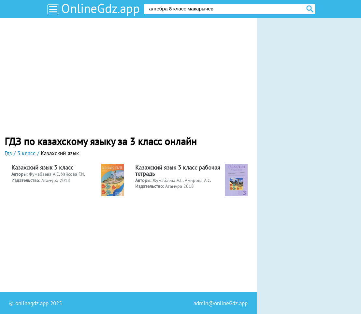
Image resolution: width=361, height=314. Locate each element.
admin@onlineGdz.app (221, 303)
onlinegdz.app (32, 303)
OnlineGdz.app (100, 8)
